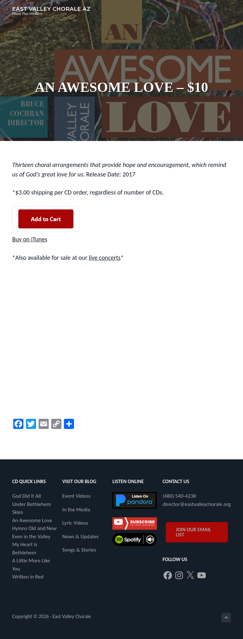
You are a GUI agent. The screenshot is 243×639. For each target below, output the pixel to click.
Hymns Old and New (34, 528)
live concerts (105, 257)
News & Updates (80, 536)
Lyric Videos (75, 522)
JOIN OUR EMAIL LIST (193, 531)
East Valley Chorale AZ (51, 9)
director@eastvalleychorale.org (197, 504)
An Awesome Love (32, 520)
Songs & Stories (79, 549)
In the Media (76, 509)
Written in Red (27, 576)
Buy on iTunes (29, 239)
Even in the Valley (31, 536)
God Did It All (26, 495)
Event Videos (76, 495)
